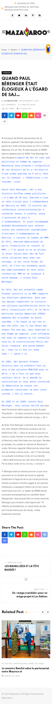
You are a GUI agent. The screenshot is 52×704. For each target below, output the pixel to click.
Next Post (39, 589)
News (31, 664)
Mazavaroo (7, 698)
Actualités (7, 664)
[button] (42, 612)
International (21, 664)
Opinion (14, 50)
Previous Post (15, 563)
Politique (39, 664)
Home (4, 50)
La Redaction (10, 101)
